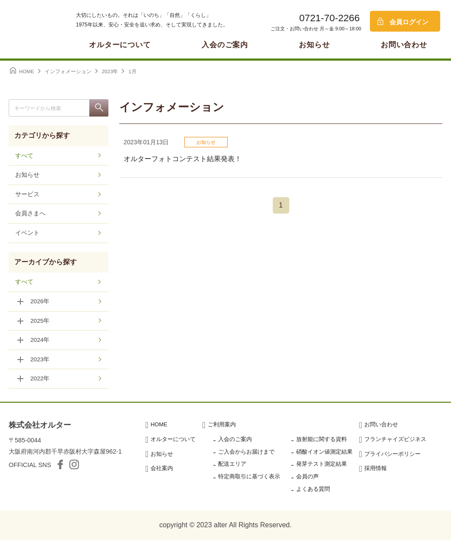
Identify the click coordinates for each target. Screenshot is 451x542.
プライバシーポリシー (392, 455)
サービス (27, 194)
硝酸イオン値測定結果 (324, 453)
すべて (24, 156)
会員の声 (307, 478)
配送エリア (232, 466)
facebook (60, 466)
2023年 (40, 360)
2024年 (40, 341)
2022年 (40, 380)
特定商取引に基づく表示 (249, 478)
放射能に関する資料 (321, 441)
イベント (27, 233)
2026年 (40, 302)
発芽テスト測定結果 (321, 466)
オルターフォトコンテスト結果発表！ (183, 158)
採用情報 (375, 470)
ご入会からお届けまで (246, 453)
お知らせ (314, 45)
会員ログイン (408, 22)
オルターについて (120, 45)
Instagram (74, 466)
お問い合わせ (404, 45)
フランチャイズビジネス (395, 441)
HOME (158, 426)
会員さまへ (30, 214)
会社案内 (161, 470)
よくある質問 (313, 490)
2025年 (40, 321)
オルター (30, 28)
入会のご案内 (225, 45)
